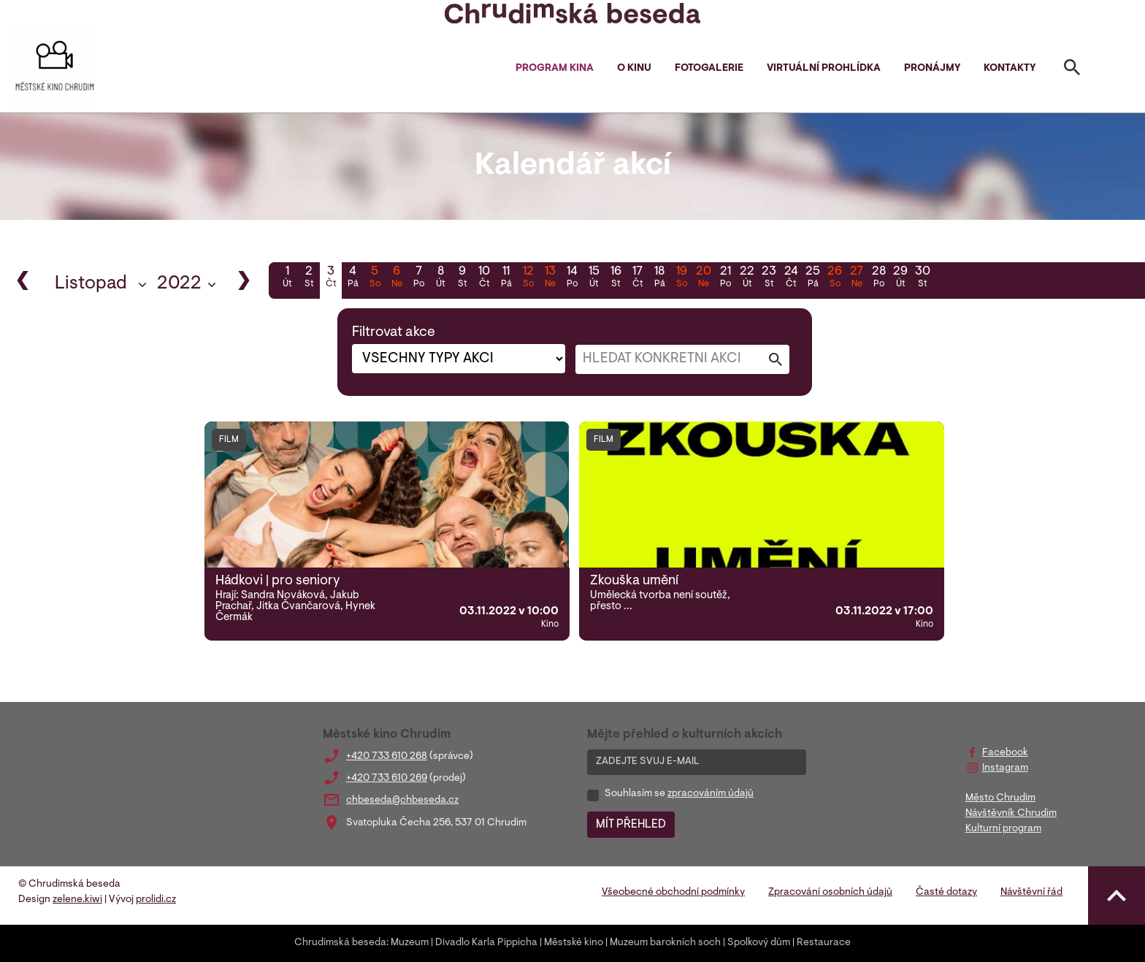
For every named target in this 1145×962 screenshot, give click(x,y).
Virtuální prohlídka (824, 69)
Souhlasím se (679, 794)
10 (484, 278)
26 (835, 278)
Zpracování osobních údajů (830, 892)
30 (922, 278)
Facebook (1005, 753)
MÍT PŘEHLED (631, 825)
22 (747, 278)
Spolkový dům (758, 943)
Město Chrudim (1000, 798)
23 (769, 278)
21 (725, 278)
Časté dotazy (946, 892)
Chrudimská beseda (340, 943)
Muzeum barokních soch (665, 943)
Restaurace (824, 943)
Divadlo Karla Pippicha (486, 943)
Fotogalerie (709, 69)
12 (528, 278)
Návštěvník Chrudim (1011, 814)
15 (594, 278)
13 (550, 278)
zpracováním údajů (710, 794)
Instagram (1005, 768)
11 (506, 278)
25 (813, 278)
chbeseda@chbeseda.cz (402, 800)
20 (703, 278)
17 (637, 278)
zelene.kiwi (77, 900)
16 (616, 278)
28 (878, 278)
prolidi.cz (156, 900)
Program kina (555, 69)
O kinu (634, 69)
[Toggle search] (1072, 70)
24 (791, 278)
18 (659, 278)
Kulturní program (1003, 829)
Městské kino (573, 943)
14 (572, 278)
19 (681, 278)
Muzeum (410, 943)
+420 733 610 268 (386, 757)
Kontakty (1009, 69)
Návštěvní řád (1031, 892)
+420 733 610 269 (386, 779)
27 (857, 278)
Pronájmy (932, 69)
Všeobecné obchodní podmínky (673, 892)
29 (900, 278)
